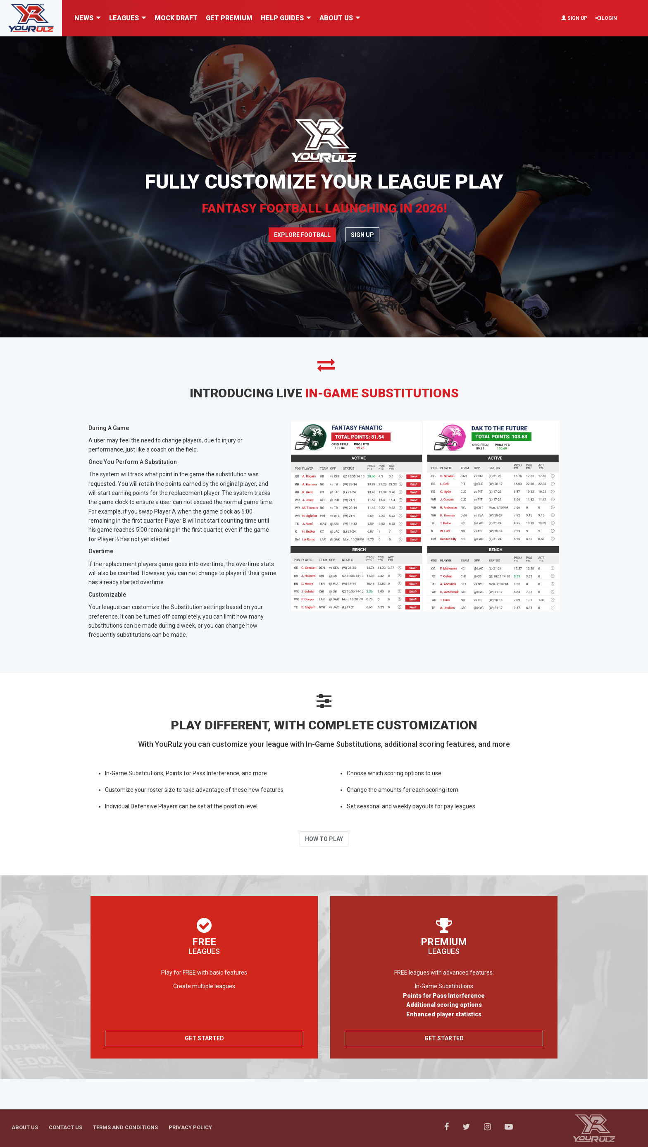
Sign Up (574, 18)
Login (606, 18)
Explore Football (302, 235)
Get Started (204, 1038)
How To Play (324, 839)
